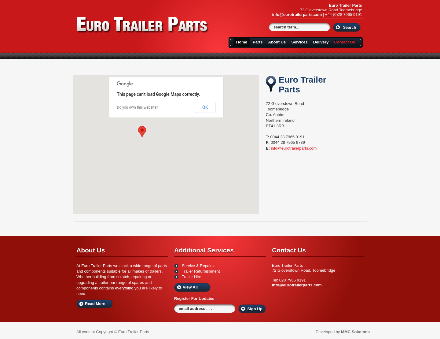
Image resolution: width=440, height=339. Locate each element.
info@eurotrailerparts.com (297, 14)
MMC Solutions (355, 332)
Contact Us (344, 42)
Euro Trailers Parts (143, 25)
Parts (258, 42)
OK (205, 107)
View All (190, 287)
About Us (277, 42)
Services (299, 42)
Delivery (321, 42)
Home (241, 42)
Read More (95, 303)
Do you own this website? (137, 107)
